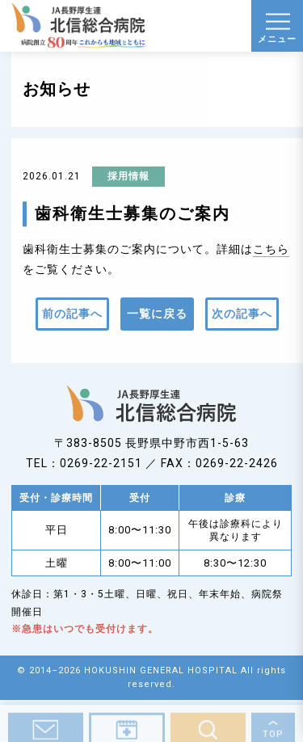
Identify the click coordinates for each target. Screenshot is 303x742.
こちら (271, 248)
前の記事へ (72, 313)
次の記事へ (242, 313)
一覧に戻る (157, 313)
